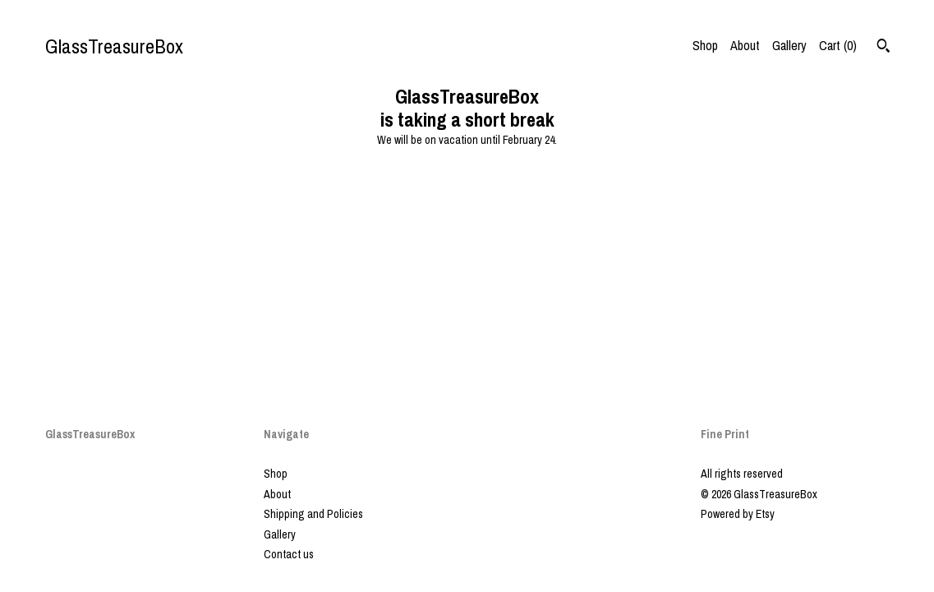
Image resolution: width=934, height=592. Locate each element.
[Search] (883, 48)
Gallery (789, 45)
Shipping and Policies (313, 513)
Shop (705, 45)
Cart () (838, 45)
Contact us (289, 554)
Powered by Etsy (738, 513)
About (745, 45)
